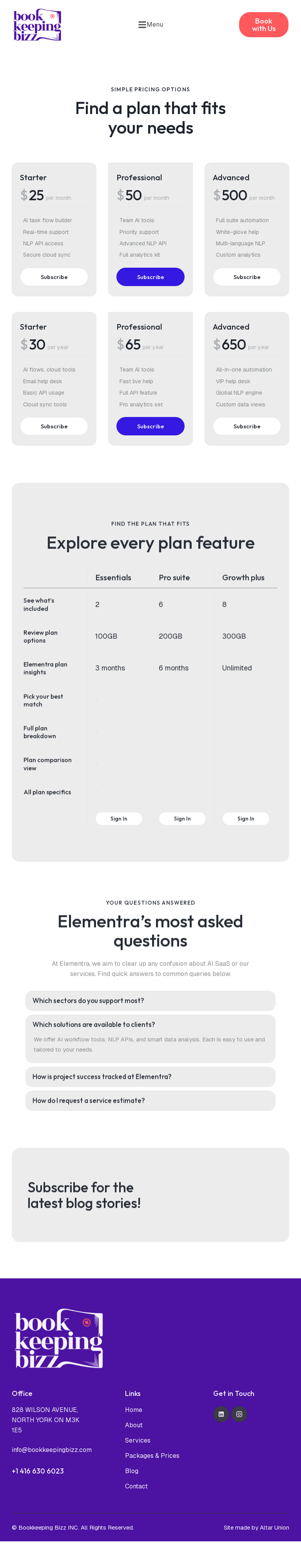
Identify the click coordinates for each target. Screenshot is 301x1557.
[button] (150, 25)
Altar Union (274, 1543)
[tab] (150, 1029)
